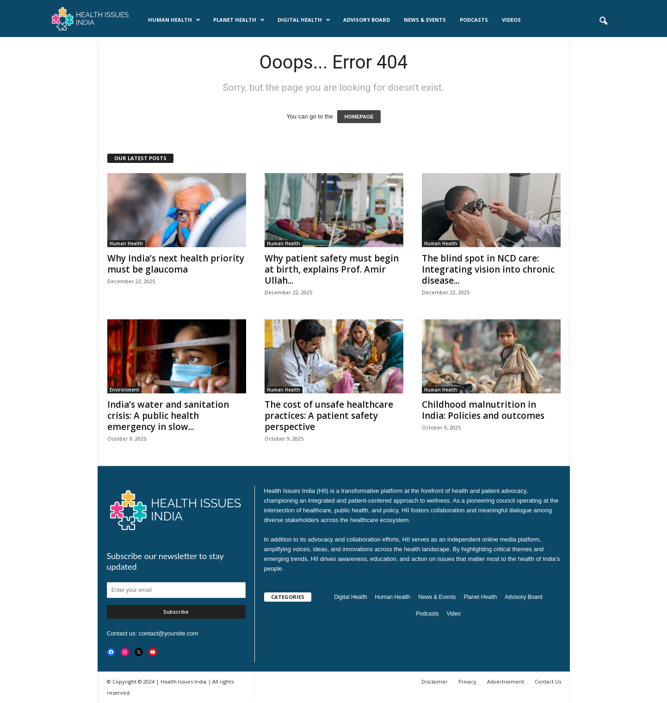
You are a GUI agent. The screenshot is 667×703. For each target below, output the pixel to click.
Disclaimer (434, 681)
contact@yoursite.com (168, 633)
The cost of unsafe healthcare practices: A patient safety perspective (329, 415)
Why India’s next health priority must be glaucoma (175, 263)
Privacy (467, 681)
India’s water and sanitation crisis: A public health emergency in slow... (168, 415)
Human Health (174, 20)
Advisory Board (366, 19)
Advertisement (505, 681)
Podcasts (474, 19)
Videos (511, 19)
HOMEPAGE (358, 116)
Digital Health (304, 20)
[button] (603, 21)
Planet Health (239, 20)
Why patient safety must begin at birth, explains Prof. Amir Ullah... (332, 269)
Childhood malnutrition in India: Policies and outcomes (483, 410)
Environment (124, 389)
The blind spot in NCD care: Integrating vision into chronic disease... (488, 269)
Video (453, 613)
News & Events (425, 19)
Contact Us (548, 681)
